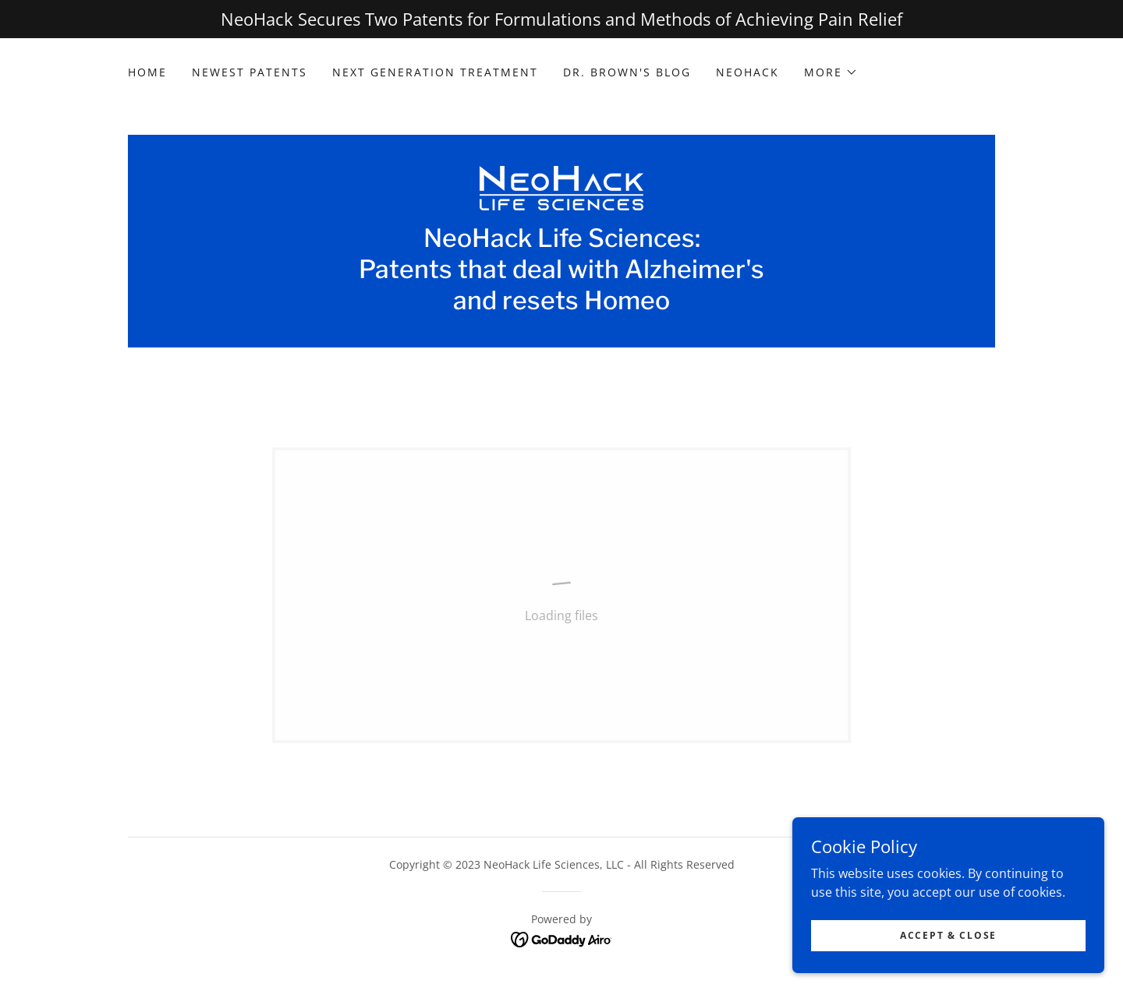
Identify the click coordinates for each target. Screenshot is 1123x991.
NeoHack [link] (747, 72)
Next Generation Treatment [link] (435, 72)
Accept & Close (948, 935)
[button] (831, 72)
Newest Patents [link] (249, 72)
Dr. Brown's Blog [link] (627, 72)
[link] (561, 187)
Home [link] (147, 72)
